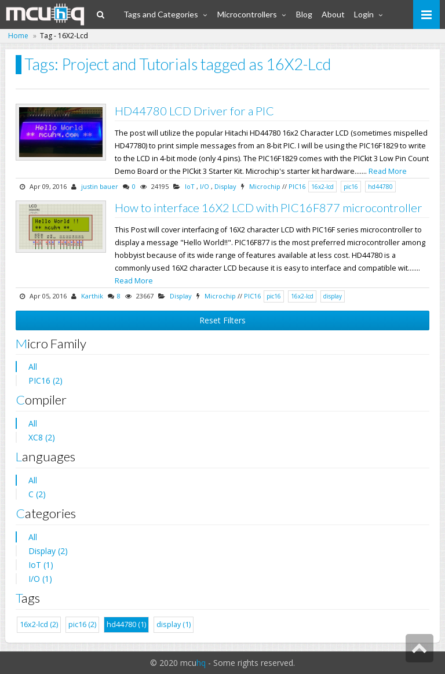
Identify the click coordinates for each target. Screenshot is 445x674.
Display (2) (48, 550)
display (332, 296)
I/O (204, 186)
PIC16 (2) (45, 380)
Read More (388, 171)
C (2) (37, 494)
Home (18, 36)
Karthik (92, 296)
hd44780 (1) (126, 624)
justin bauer (99, 186)
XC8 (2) (41, 437)
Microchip (264, 186)
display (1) (173, 624)
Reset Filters (222, 320)
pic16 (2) (82, 624)
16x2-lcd (322, 187)
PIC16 (297, 186)
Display (225, 186)
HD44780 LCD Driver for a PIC (194, 111)
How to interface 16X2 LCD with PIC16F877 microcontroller (268, 207)
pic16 (351, 187)
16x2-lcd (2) (39, 624)
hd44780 (380, 187)
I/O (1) (40, 578)
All (32, 366)
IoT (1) (40, 564)
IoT (190, 186)
